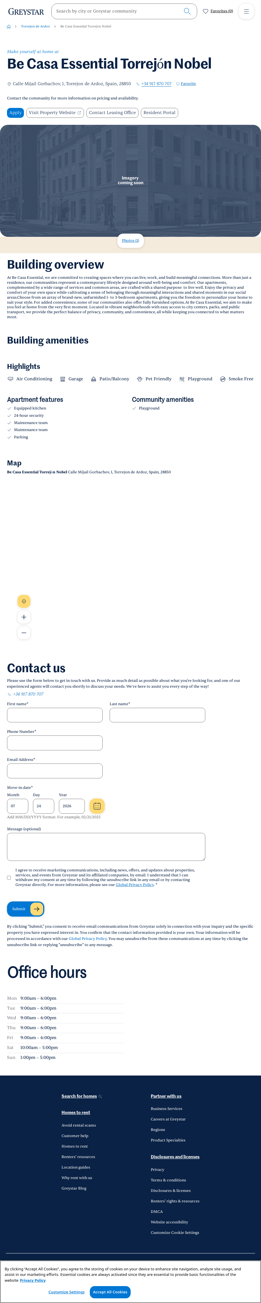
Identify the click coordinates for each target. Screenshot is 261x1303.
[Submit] (25, 909)
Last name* (120, 704)
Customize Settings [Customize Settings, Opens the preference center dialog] (66, 1292)
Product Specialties (168, 1140)
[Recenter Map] (23, 601)
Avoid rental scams (79, 1125)
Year (63, 795)
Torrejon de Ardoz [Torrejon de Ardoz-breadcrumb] (35, 26)
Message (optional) (24, 829)
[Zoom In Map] (23, 617)
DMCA (157, 1211)
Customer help (75, 1136)
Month (13, 795)
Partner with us (166, 1096)
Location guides (76, 1167)
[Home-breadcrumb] (8, 26)
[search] (119, 11)
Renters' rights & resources (175, 1201)
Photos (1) (130, 240)
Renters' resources (78, 1157)
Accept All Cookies (110, 1292)
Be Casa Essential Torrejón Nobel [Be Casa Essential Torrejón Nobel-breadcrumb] (85, 26)
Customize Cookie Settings (175, 1232)
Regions (158, 1129)
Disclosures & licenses (171, 1190)
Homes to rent (76, 1113)
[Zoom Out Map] (23, 632)
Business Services (166, 1108)
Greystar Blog (74, 1188)
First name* (18, 704)
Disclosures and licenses (175, 1157)
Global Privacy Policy (135, 884)
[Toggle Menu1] (246, 11)
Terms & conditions (168, 1180)
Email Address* (21, 759)
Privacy (157, 1169)
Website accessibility (169, 1222)
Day (36, 795)
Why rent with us (77, 1178)
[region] (130, 1281)
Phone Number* (21, 731)
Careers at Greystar (168, 1119)
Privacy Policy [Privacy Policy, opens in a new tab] (33, 1280)
